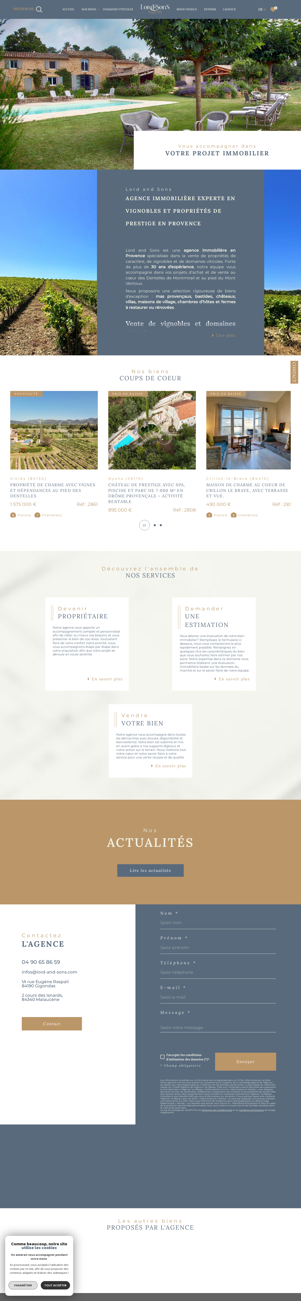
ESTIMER (210, 9)
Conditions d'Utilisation (251, 1132)
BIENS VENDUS (187, 9)
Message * (175, 1034)
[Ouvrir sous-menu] (98, 9)
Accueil (68, 9)
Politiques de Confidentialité (217, 1132)
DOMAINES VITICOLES (118, 9)
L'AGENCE (229, 9)
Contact (294, 372)
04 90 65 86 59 (41, 984)
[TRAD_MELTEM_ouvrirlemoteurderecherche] (28, 9)
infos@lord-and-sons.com (49, 994)
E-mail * (173, 1009)
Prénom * (174, 960)
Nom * (169, 935)
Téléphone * (178, 985)
